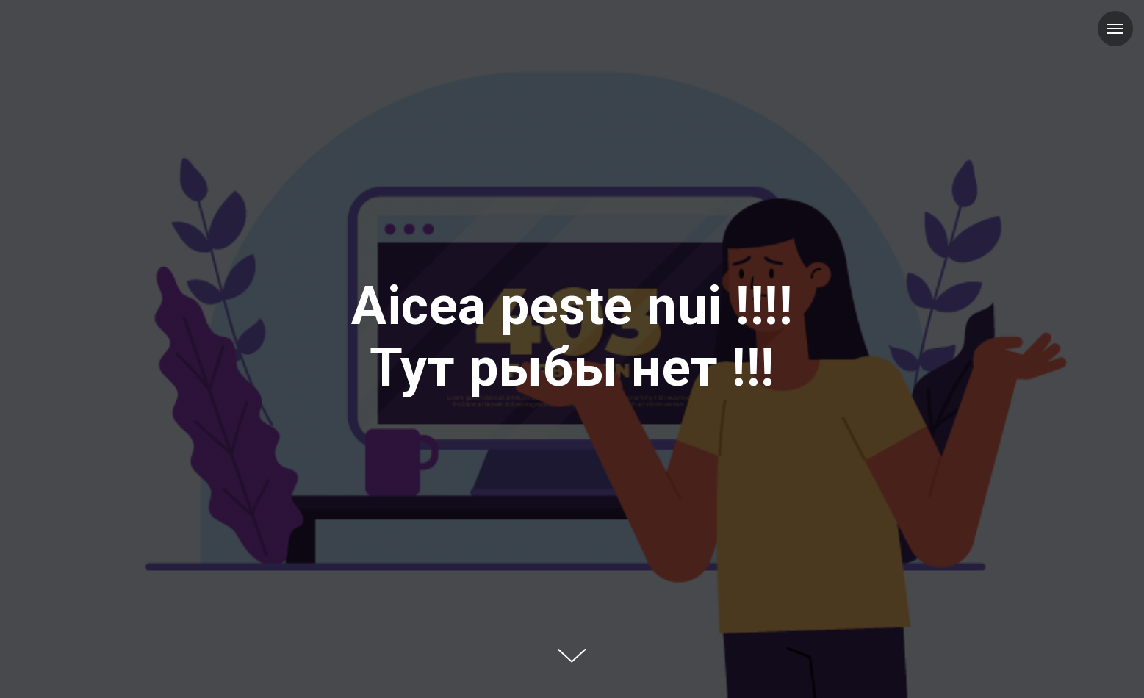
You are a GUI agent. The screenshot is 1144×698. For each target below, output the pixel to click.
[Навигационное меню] (1115, 29)
